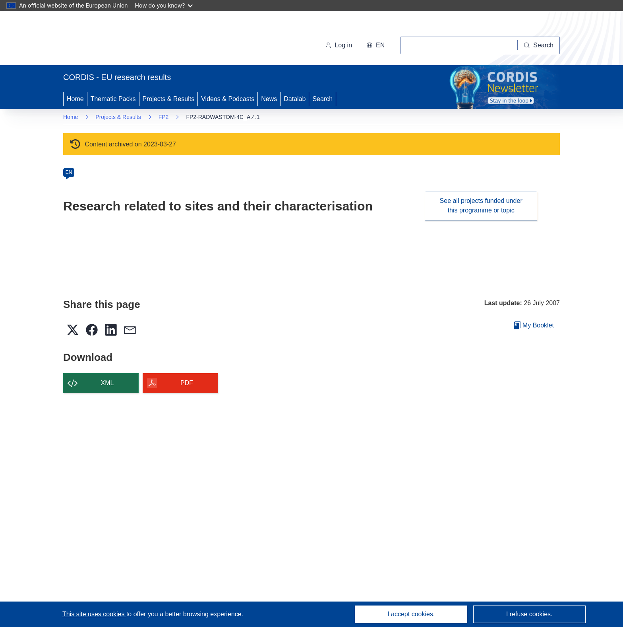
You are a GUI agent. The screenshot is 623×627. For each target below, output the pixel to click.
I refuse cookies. (529, 614)
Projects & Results (169, 98)
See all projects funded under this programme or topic (481, 205)
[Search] (539, 45)
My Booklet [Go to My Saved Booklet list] (534, 325)
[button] (375, 45)
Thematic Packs (113, 98)
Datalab (295, 98)
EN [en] (69, 172)
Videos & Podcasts (227, 98)
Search (322, 98)
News (269, 98)
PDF (186, 383)
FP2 (164, 117)
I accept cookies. (411, 614)
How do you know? (164, 5)
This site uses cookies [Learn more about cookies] (94, 614)
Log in (338, 45)
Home (75, 98)
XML (107, 383)
